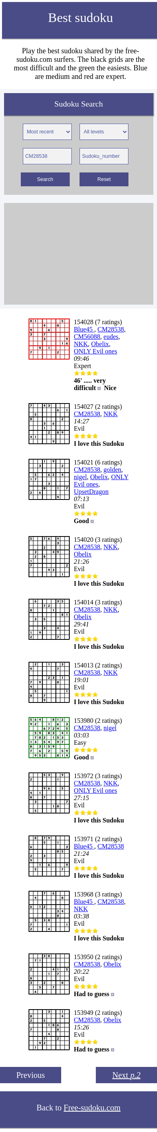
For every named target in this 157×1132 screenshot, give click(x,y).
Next (127, 1075)
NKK (81, 343)
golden (113, 469)
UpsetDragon (91, 491)
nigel (80, 476)
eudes (111, 336)
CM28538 (110, 329)
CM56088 (87, 336)
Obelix (100, 343)
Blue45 (84, 329)
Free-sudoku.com (92, 1107)
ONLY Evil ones (95, 351)
